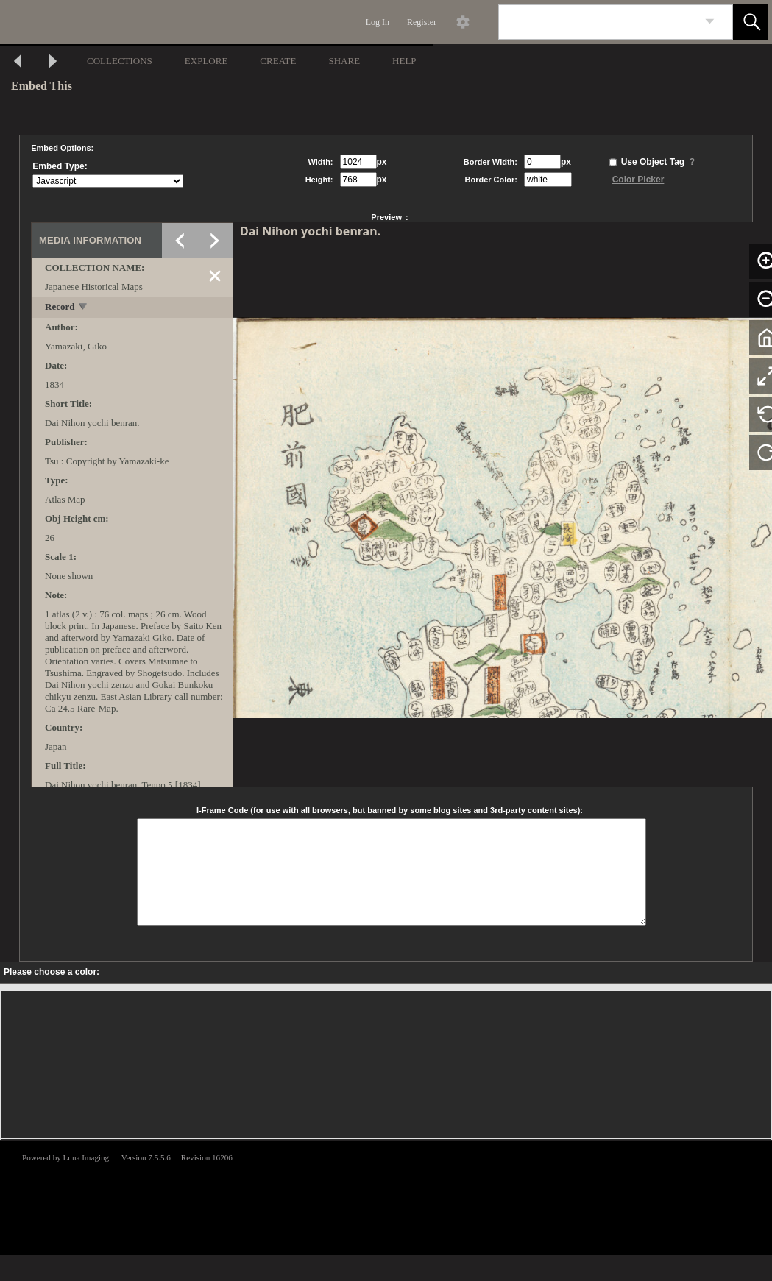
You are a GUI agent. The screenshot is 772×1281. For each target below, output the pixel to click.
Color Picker (638, 179)
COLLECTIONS (119, 60)
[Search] (598, 22)
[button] (750, 22)
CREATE (278, 60)
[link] (709, 21)
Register (421, 22)
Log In (377, 22)
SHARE (344, 60)
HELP (404, 60)
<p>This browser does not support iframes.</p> (386, 1196)
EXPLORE (206, 60)
